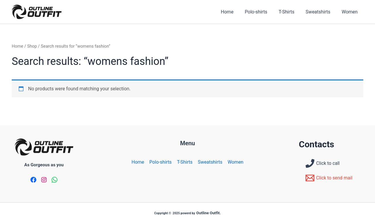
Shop (32, 46)
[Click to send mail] (329, 178)
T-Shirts (291, 12)
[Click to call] (323, 163)
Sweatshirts (320, 12)
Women (351, 12)
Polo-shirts (263, 12)
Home (236, 12)
